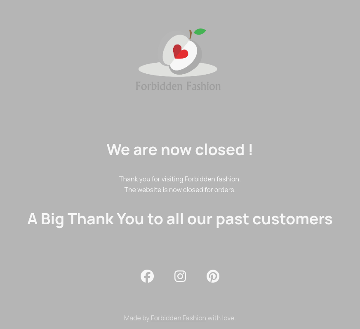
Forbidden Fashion (178, 317)
